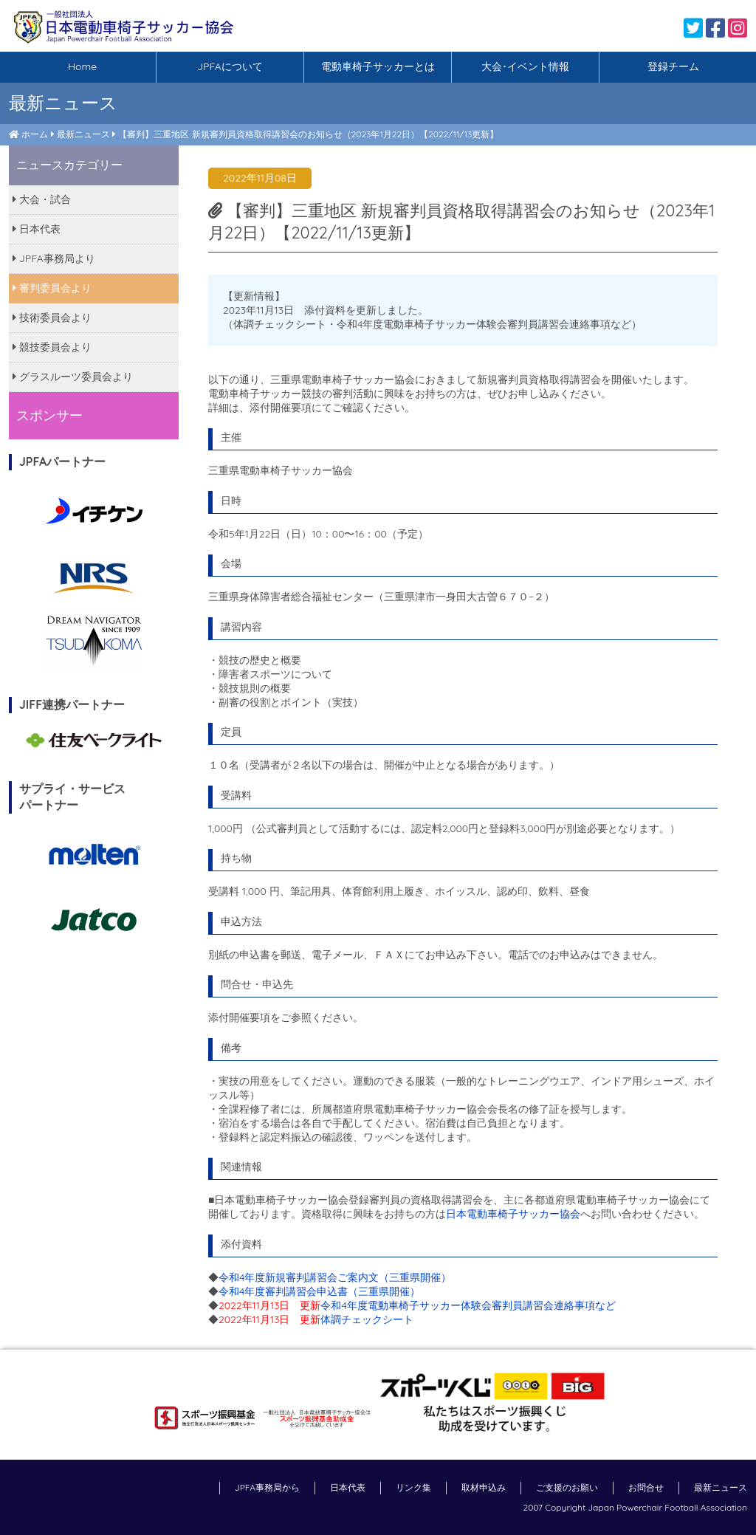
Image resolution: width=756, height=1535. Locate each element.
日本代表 (37, 229)
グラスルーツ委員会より (73, 376)
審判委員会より (52, 288)
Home (82, 66)
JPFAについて (230, 66)
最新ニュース (83, 134)
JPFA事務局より (54, 258)
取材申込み (483, 1487)
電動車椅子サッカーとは (378, 66)
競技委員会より (52, 347)
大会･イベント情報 (525, 66)
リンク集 (413, 1487)
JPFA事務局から (267, 1487)
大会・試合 (42, 199)
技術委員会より (52, 317)
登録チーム (673, 66)
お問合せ (646, 1487)
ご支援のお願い (567, 1487)
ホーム (34, 134)
